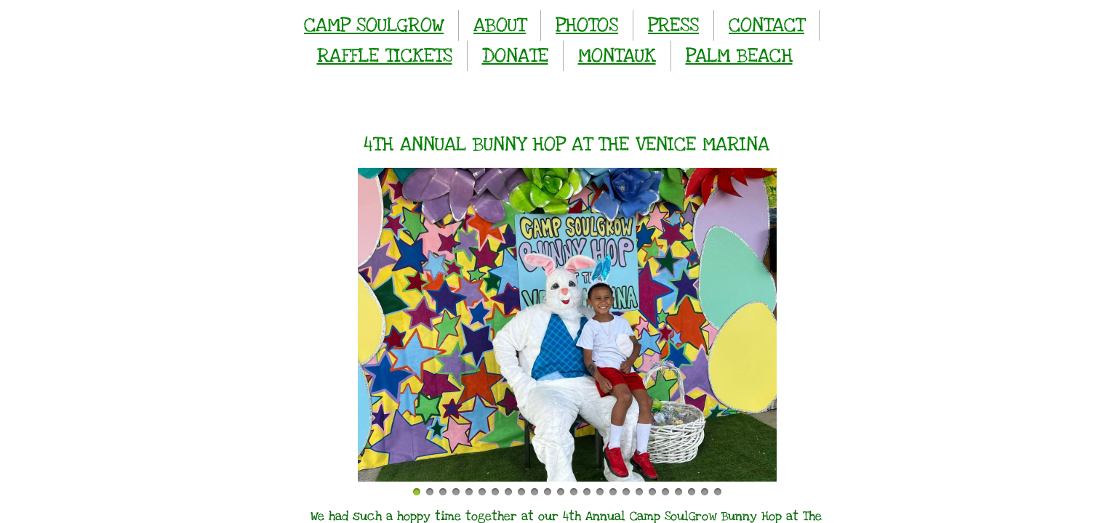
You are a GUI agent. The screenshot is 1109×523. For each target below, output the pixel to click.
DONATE (515, 55)
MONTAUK (617, 55)
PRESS (673, 25)
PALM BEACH (739, 55)
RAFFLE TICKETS (384, 55)
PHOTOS (587, 25)
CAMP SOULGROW (374, 25)
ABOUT (499, 25)
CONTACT (766, 25)
